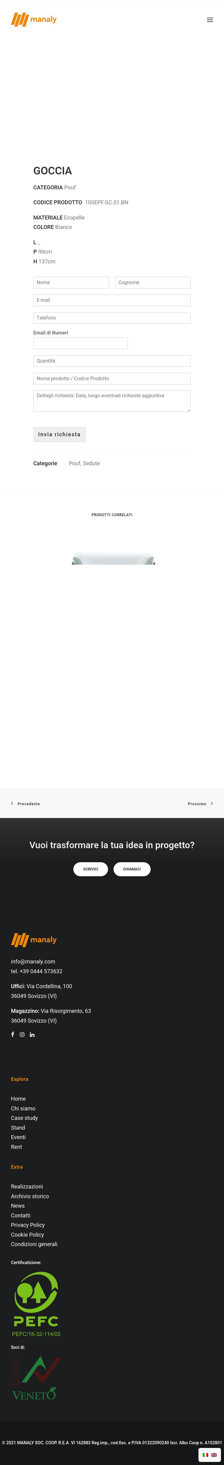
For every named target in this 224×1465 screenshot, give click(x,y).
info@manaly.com (33, 962)
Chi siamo (23, 1109)
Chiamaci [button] (132, 869)
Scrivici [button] (90, 869)
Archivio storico (30, 1196)
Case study (24, 1118)
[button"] (12, 1035)
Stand (18, 1128)
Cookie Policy (27, 1235)
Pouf (75, 463)
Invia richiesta (59, 435)
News (18, 1206)
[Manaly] (34, 19)
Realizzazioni (27, 1187)
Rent (16, 1147)
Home (18, 1099)
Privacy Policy (28, 1225)
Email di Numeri (50, 333)
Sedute (91, 463)
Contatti (20, 1216)
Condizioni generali (34, 1244)
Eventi (18, 1137)
